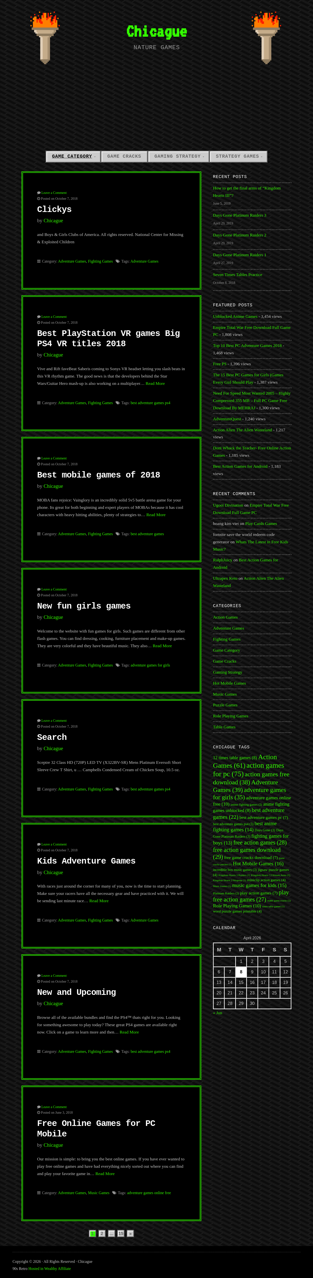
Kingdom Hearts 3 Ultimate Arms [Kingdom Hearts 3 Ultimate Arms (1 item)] (270, 875)
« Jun (217, 1012)
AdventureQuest (227, 418)
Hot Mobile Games (229, 683)
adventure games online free (149, 1193)
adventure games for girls (150, 665)
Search (52, 738)
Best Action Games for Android (240, 466)
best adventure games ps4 (150, 403)
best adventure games (147, 534)
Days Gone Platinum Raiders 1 (239, 254)
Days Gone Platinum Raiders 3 (239, 215)
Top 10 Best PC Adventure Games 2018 (247, 345)
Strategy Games (237, 156)
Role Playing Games (230, 715)
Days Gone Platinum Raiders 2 (239, 235)
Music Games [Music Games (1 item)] (222, 886)
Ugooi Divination (228, 505)
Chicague (156, 31)
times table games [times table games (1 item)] (273, 906)
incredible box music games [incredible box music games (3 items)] (235, 870)
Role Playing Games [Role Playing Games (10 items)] (237, 905)
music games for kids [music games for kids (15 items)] (259, 885)
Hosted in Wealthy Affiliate (49, 1269)
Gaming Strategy (177, 156)
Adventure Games (72, 261)
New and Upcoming (76, 993)
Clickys (54, 210)
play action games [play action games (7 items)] (259, 892)
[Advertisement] (156, 110)
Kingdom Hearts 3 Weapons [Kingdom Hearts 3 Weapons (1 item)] (229, 880)
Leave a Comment (54, 193)
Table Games (224, 726)
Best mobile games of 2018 (98, 475)
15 (121, 1233)
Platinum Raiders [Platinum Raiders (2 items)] (226, 893)
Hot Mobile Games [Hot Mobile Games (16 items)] (258, 864)
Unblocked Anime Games (235, 316)
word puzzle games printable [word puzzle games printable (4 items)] (237, 911)
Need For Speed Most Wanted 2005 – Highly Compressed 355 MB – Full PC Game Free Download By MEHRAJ (252, 400)
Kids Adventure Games (86, 861)
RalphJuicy (222, 559)
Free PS (219, 363)
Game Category (72, 156)
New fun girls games (84, 606)
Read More (155, 383)
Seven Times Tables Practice (237, 274)
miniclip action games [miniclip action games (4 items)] (266, 880)
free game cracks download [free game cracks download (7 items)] (251, 857)
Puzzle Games (225, 704)
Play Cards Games (261, 523)
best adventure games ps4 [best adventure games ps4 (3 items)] (233, 824)
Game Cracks (124, 156)
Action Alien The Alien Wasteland (242, 429)
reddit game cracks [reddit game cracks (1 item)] (279, 900)
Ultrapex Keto (225, 578)
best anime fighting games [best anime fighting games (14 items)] (245, 827)
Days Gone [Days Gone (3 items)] (265, 830)
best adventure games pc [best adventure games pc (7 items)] (263, 817)
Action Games (225, 617)
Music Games (98, 1193)
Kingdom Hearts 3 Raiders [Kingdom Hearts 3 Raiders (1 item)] (234, 875)
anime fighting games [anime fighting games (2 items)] (246, 804)
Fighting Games (100, 261)
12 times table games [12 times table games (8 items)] (235, 757)
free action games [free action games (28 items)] (260, 842)
